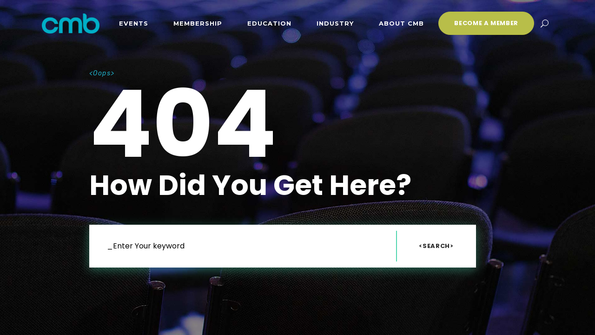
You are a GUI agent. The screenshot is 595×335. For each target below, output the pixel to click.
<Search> (436, 245)
